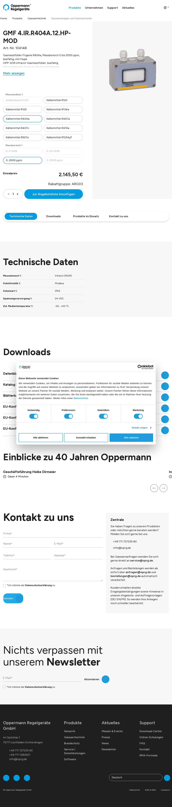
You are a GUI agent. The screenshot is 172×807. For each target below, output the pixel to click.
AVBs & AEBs (150, 790)
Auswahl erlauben (86, 437)
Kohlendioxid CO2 (24, 101)
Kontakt (144, 749)
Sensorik (69, 731)
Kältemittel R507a (17, 137)
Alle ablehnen (40, 437)
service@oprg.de (141, 560)
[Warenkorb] (160, 7)
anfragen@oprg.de (138, 572)
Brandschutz (72, 743)
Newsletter (109, 749)
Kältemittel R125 (16, 109)
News (105, 743)
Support (147, 722)
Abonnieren (91, 679)
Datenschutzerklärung (38, 585)
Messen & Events (112, 731)
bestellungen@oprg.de (125, 576)
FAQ (142, 743)
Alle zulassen (131, 437)
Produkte (73, 722)
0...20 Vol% (64, 151)
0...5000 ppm (64, 161)
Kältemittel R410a (57, 128)
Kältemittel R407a (58, 118)
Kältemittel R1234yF (59, 137)
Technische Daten (21, 216)
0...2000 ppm (14, 160)
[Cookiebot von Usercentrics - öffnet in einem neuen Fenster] (139, 367)
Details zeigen (139, 427)
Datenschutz (81, 398)
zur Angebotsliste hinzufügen (54, 194)
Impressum (165, 790)
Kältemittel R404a (17, 118)
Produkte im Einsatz (86, 216)
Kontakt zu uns (118, 216)
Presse (106, 737)
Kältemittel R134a (57, 109)
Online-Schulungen (151, 737)
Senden (8, 598)
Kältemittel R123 (56, 100)
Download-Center (150, 731)
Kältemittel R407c (17, 128)
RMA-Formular (148, 755)
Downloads (53, 216)
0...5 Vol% (24, 151)
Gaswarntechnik (74, 737)
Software (70, 759)
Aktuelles (111, 722)
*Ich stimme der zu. (31, 585)
